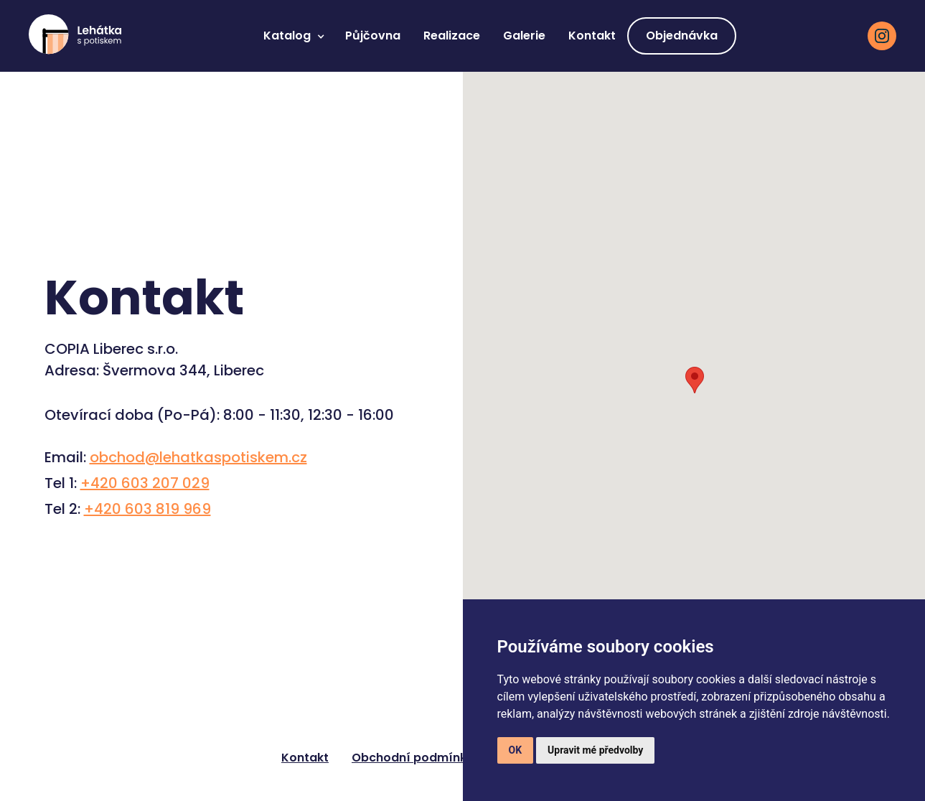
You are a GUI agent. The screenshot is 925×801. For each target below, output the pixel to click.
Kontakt (592, 35)
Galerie (524, 35)
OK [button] (515, 750)
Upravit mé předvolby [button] (595, 750)
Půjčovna (372, 35)
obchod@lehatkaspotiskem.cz (198, 457)
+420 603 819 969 (147, 509)
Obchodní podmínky (413, 757)
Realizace (451, 35)
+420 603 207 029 (145, 483)
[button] (293, 36)
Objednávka (682, 35)
